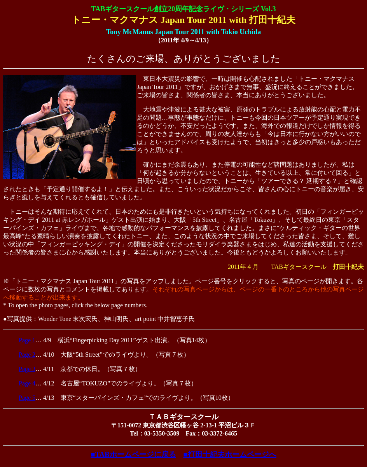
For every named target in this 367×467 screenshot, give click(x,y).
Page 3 (27, 369)
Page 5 (27, 397)
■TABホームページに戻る (133, 454)
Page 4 (27, 383)
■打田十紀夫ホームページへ (230, 454)
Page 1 (27, 340)
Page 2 (27, 354)
